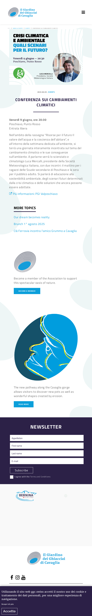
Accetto (9, 611)
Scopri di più (8, 604)
